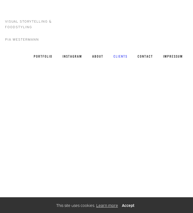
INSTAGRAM (72, 56)
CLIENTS (120, 56)
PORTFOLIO (43, 56)
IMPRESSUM (173, 56)
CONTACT (145, 56)
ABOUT (97, 56)
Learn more (107, 205)
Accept (128, 205)
